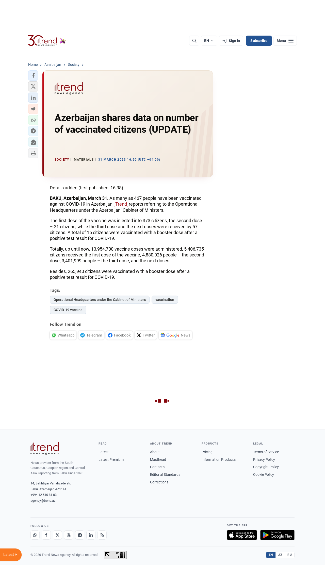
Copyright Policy (266, 467)
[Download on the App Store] (242, 535)
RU (289, 555)
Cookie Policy (263, 474)
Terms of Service (266, 452)
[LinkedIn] (90, 535)
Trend (121, 204)
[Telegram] (79, 535)
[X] (57, 535)
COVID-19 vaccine (68, 310)
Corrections (159, 482)
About (155, 452)
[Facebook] (46, 535)
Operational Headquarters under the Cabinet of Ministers (100, 300)
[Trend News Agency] (44, 448)
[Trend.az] (47, 40)
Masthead (158, 459)
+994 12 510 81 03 (43, 495)
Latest (104, 452)
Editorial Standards (165, 474)
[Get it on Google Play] (277, 535)
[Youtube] (68, 535)
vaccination (164, 300)
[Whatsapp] (35, 535)
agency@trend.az (42, 500)
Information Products (219, 459)
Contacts (157, 467)
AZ (280, 555)
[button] (33, 75)
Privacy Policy (264, 459)
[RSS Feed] (102, 535)
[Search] (194, 41)
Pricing (207, 452)
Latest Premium (111, 459)
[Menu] (285, 41)
